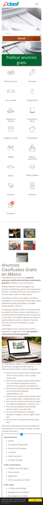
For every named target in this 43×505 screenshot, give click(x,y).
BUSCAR (21, 38)
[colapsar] (36, 4)
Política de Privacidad (17, 448)
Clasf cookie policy (5, 503)
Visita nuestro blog (17, 488)
